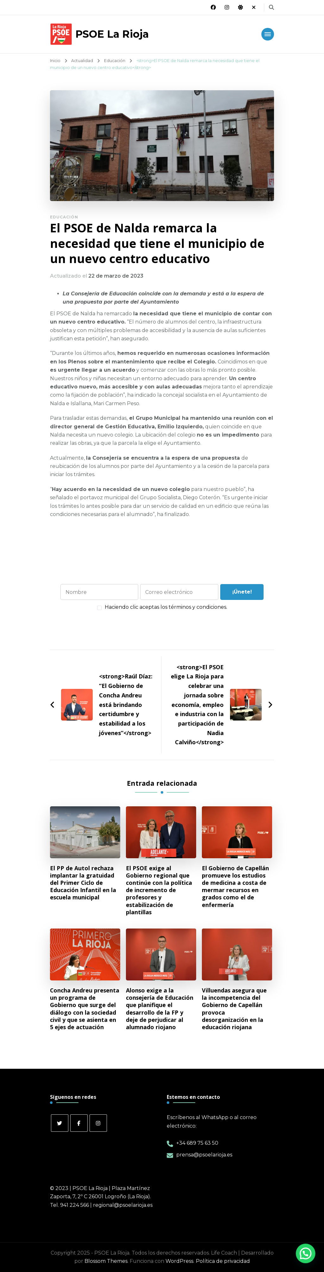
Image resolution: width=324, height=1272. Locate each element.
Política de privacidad (223, 1261)
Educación (64, 217)
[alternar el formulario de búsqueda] (271, 7)
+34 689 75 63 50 (197, 1143)
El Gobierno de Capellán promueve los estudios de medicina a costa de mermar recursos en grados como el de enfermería (235, 887)
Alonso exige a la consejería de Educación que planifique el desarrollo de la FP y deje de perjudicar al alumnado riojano (159, 1009)
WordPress (179, 1261)
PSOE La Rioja (112, 34)
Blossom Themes (106, 1261)
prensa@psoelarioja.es (204, 1155)
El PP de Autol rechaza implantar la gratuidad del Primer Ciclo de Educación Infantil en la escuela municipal (83, 883)
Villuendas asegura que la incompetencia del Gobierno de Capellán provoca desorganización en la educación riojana (234, 1009)
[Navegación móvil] (267, 34)
